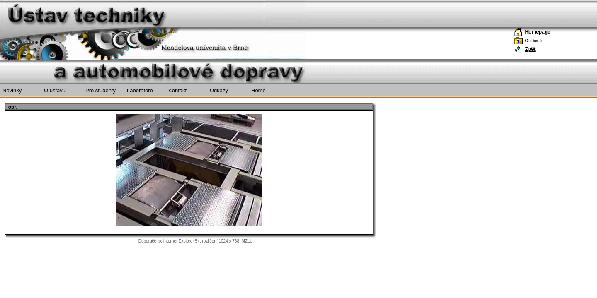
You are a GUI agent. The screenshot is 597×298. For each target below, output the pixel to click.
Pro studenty (100, 90)
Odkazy (219, 90)
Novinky (12, 90)
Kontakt (177, 90)
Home (258, 90)
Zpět (530, 49)
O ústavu (55, 90)
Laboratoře (140, 90)
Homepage (537, 32)
